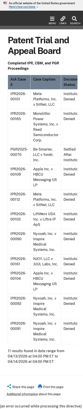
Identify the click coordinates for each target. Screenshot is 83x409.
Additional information (22, 394)
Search (74, 20)
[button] (20, 387)
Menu (52, 20)
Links (63, 20)
